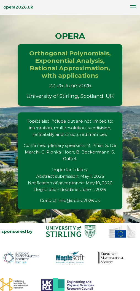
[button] (132, 7)
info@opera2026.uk (79, 200)
